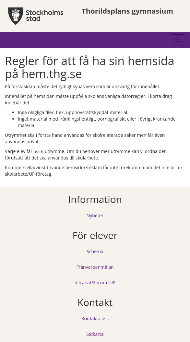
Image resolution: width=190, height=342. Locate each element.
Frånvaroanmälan (94, 267)
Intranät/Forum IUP (95, 282)
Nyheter (95, 215)
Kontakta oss (95, 318)
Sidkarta (94, 334)
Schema (95, 251)
